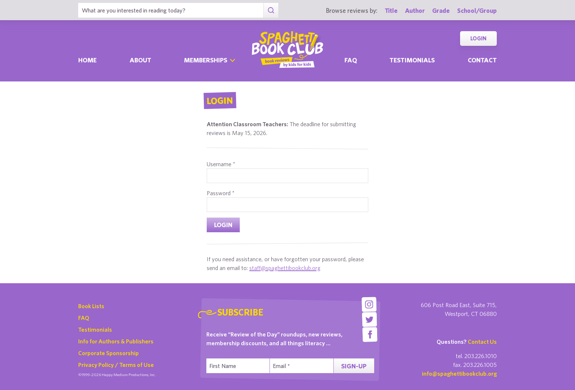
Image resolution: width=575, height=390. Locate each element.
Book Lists (91, 306)
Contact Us (482, 341)
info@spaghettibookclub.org (459, 373)
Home (87, 60)
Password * (221, 193)
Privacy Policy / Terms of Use (116, 364)
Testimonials (412, 60)
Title (391, 10)
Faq (350, 60)
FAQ (83, 317)
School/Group (477, 10)
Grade (441, 10)
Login (478, 38)
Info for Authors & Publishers (115, 341)
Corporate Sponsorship (108, 353)
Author (415, 10)
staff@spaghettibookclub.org (285, 268)
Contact (482, 60)
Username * (221, 164)
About (140, 60)
